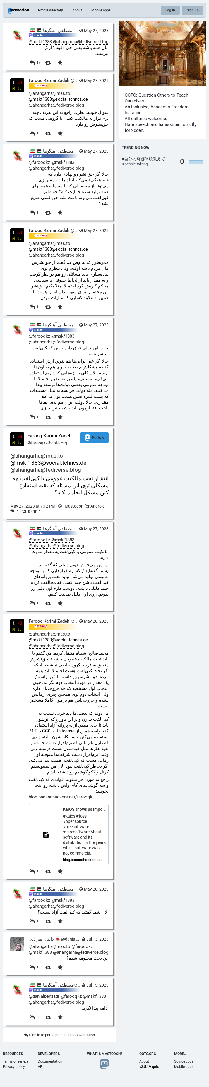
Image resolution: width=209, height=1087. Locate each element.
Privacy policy (14, 1067)
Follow (94, 437)
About (77, 10)
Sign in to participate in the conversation (59, 1035)
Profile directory (50, 10)
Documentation (50, 1061)
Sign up (193, 10)
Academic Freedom (169, 106)
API (40, 1067)
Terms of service (15, 1061)
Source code (183, 1061)
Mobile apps (101, 10)
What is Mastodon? (104, 1054)
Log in (170, 10)
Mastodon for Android (85, 506)
